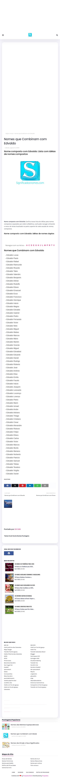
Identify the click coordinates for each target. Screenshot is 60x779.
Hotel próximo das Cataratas (12, 647)
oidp (32, 678)
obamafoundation (36, 680)
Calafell (6, 667)
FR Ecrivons (7, 660)
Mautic (33, 671)
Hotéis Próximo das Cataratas (13, 654)
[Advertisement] (30, 17)
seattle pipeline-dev (10, 680)
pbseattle (33, 676)
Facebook (20, 772)
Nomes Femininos (7, 761)
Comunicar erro (6, 767)
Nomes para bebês (7, 763)
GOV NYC (33, 645)
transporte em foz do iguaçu (39, 685)
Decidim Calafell (35, 667)
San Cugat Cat (8, 665)
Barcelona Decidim (10, 663)
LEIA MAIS (23, 569)
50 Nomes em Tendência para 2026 (24, 564)
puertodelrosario (9, 678)
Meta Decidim (8, 676)
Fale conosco (34, 765)
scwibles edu (8, 682)
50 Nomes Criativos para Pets (23, 606)
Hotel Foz (33, 649)
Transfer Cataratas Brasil (38, 652)
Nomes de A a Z (35, 759)
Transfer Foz (34, 663)
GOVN (5, 656)
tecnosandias (8, 674)
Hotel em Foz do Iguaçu (37, 647)
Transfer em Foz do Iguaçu (38, 687)
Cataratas (7, 689)
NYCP (5, 658)
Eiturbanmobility (36, 660)
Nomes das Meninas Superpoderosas (25, 725)
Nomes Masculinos (36, 761)
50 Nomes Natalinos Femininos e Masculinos (27, 574)
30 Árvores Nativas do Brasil (23, 596)
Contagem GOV (35, 658)
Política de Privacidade (9, 765)
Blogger (33, 654)
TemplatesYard (27, 775)
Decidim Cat (34, 665)
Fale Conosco (30, 772)
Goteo (5, 671)
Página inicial (9, 133)
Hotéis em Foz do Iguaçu (11, 685)
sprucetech (7, 669)
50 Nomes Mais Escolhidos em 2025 (25, 585)
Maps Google (8, 649)
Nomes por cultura (36, 763)
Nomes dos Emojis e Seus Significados (25, 743)
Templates (45, 775)
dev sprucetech (35, 669)
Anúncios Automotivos (37, 682)
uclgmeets (34, 674)
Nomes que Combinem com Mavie (24, 734)
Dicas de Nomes (7, 759)
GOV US (6, 645)
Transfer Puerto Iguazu (11, 652)
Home (13, 772)
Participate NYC (35, 656)
